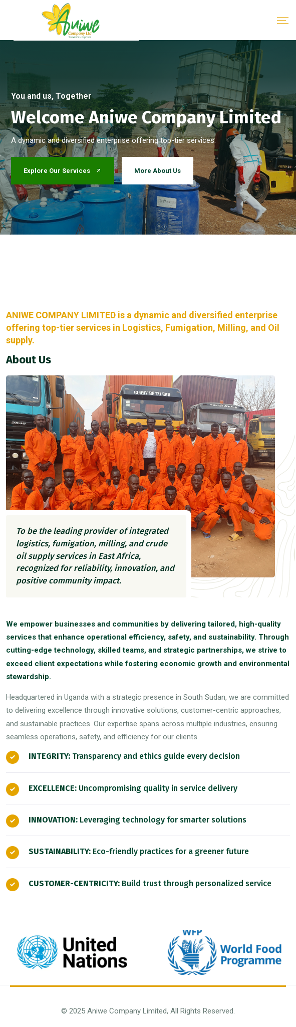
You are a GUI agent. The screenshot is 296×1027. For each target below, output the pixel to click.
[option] (148, 137)
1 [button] (139, 265)
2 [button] (160, 265)
